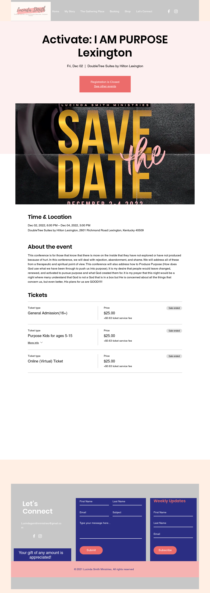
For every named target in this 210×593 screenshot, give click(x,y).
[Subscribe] (165, 550)
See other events (105, 86)
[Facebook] (34, 536)
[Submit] (91, 550)
